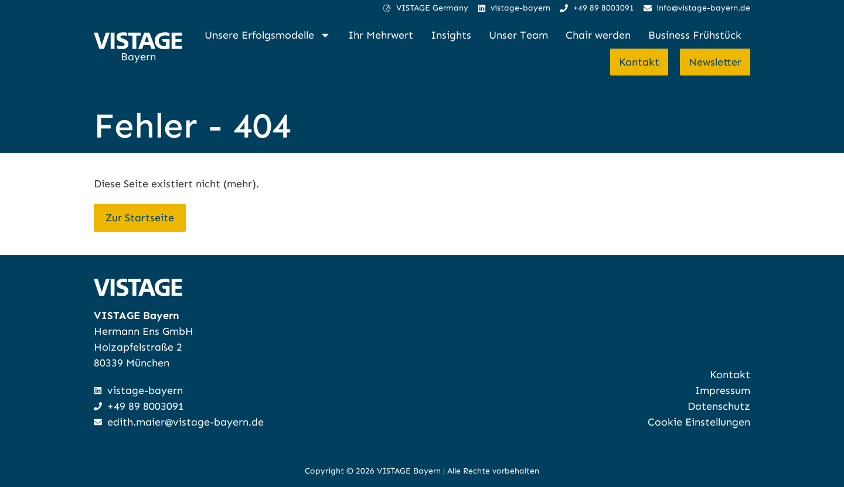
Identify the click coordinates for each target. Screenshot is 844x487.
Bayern (138, 56)
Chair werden (598, 35)
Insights (451, 35)
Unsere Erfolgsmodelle (268, 35)
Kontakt (639, 62)
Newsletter (715, 62)
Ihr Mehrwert (380, 35)
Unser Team (518, 35)
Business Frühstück (694, 35)
